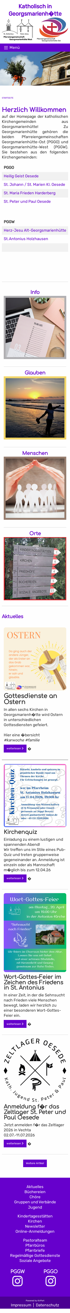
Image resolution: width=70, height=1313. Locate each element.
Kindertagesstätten (35, 1216)
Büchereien (35, 1192)
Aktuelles (35, 1186)
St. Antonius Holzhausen (26, 239)
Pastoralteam (35, 1240)
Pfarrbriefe (35, 1250)
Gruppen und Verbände (35, 1202)
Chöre (35, 1197)
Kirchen (35, 1221)
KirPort (41, 1300)
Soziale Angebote (35, 1260)
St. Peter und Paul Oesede (27, 201)
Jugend (35, 1207)
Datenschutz (47, 1305)
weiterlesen (15, 748)
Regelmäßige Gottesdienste (35, 1255)
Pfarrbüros (35, 1245)
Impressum (21, 1305)
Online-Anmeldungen (35, 1231)
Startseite (7, 98)
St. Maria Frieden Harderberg (29, 193)
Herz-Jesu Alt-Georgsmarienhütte (35, 230)
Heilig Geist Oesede (21, 176)
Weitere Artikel (35, 1163)
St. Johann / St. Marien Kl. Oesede (34, 184)
